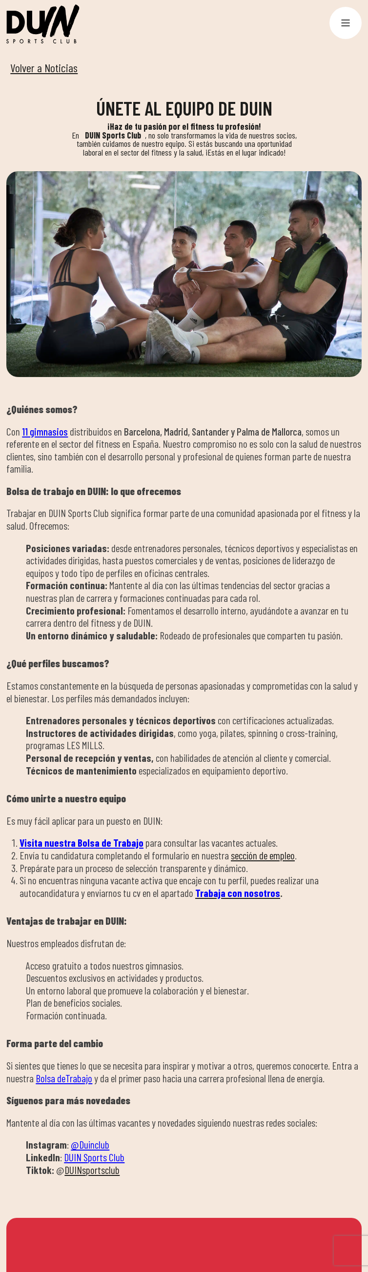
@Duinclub (90, 1144)
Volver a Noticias (44, 67)
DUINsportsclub (92, 1170)
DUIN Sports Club (94, 1157)
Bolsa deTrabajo (64, 1078)
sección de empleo (263, 855)
